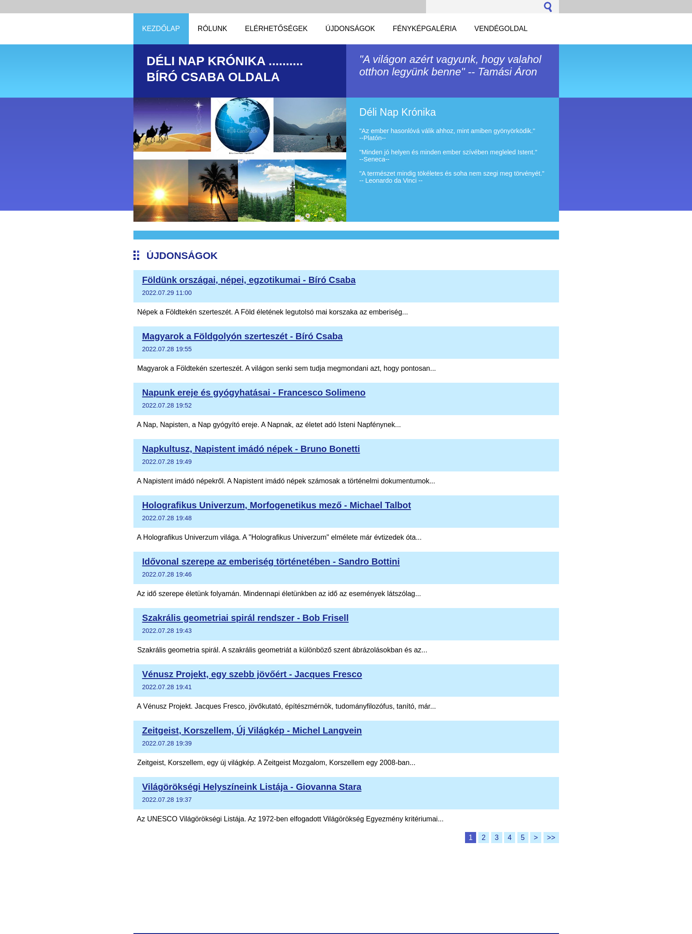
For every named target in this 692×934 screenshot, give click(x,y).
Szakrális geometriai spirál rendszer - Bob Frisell (245, 618)
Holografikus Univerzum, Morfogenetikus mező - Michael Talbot (276, 505)
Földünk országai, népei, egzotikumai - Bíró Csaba (249, 280)
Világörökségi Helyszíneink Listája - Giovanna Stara (252, 787)
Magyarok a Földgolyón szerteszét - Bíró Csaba (242, 336)
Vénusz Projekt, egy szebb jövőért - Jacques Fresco (252, 674)
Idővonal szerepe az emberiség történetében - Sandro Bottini (271, 561)
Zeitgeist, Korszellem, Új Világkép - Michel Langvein (252, 730)
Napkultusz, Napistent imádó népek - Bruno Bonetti (251, 449)
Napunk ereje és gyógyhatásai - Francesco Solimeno (254, 392)
